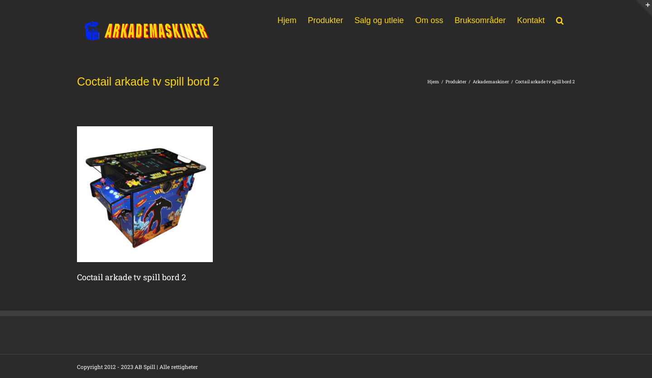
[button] (560, 19)
